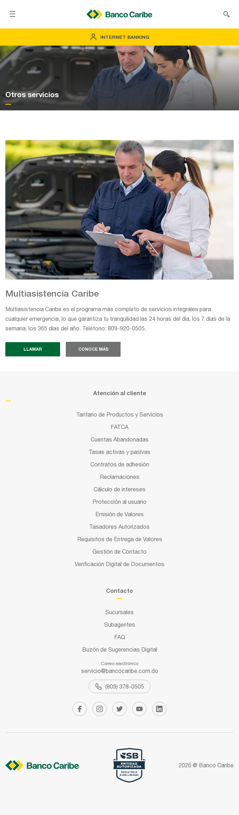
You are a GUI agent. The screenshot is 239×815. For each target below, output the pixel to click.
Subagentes (119, 624)
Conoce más (93, 349)
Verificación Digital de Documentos (119, 564)
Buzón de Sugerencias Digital (119, 649)
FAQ (119, 637)
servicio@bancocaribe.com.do (119, 671)
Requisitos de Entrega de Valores (119, 539)
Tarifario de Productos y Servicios (119, 414)
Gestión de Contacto (119, 551)
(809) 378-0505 (119, 686)
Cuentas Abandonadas (120, 439)
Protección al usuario (119, 501)
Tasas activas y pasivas (119, 452)
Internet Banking (119, 37)
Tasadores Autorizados (119, 526)
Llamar (32, 349)
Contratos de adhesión (119, 464)
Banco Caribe (216, 765)
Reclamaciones (119, 477)
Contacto (119, 590)
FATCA (119, 427)
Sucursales (119, 612)
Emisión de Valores (119, 514)
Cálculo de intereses (119, 489)
